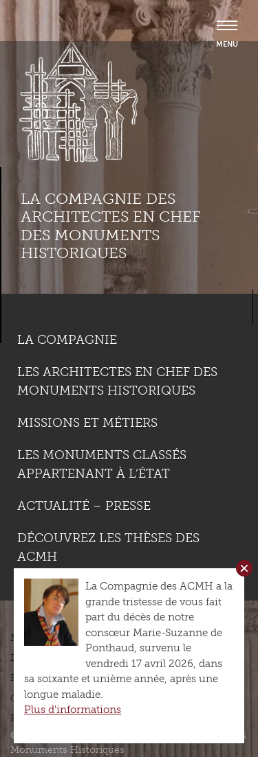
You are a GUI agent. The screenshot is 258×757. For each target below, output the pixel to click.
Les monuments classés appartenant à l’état (101, 464)
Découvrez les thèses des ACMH (108, 547)
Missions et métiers (87, 422)
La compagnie (67, 339)
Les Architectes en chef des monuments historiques (117, 381)
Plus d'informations (72, 709)
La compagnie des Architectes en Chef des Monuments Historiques (110, 225)
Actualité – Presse (84, 505)
